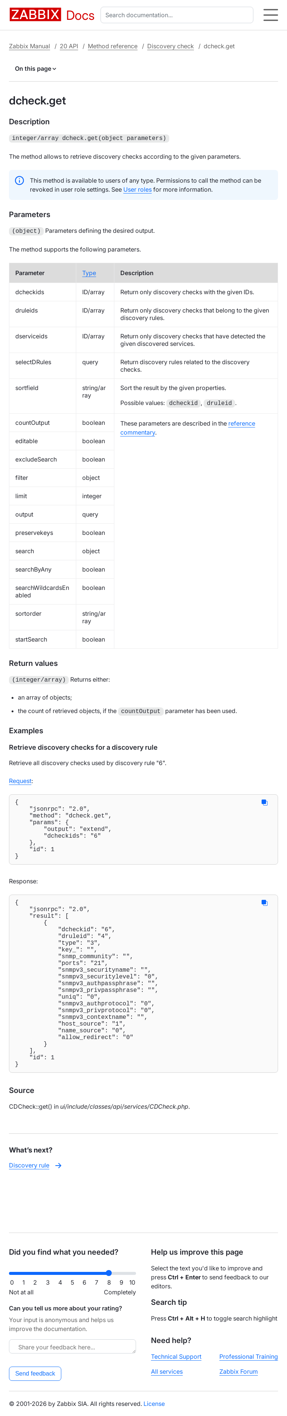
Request (20, 778)
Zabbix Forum (238, 1371)
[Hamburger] (270, 15)
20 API (69, 46)
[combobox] (178, 15)
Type (89, 271)
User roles (137, 188)
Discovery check (170, 46)
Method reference (113, 46)
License (154, 1403)
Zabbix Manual (29, 46)
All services (167, 1371)
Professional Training (248, 1356)
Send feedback (35, 1373)
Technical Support (176, 1356)
